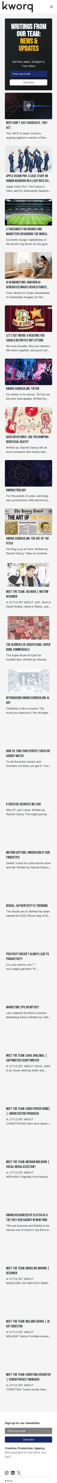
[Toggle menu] (51, 7)
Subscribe (28, 82)
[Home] (17, 6)
